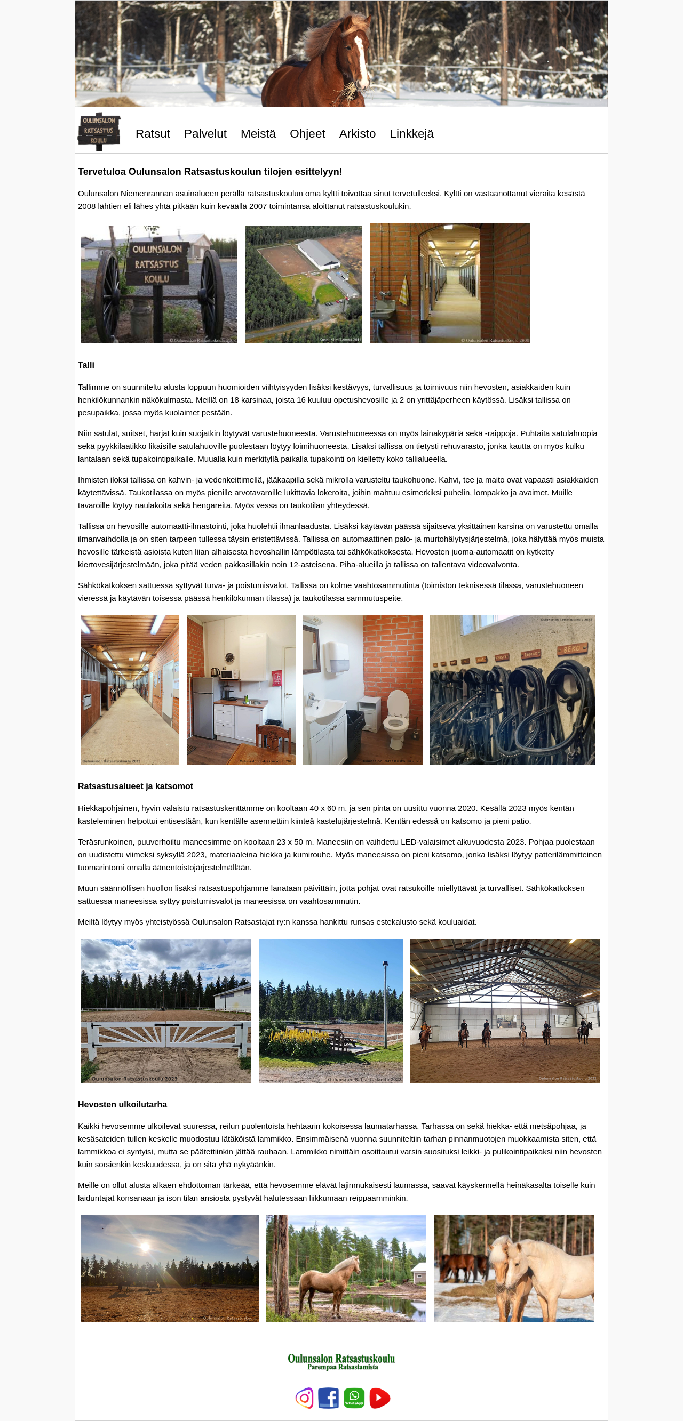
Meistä (258, 133)
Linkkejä (412, 133)
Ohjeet (307, 133)
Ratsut (153, 133)
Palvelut (205, 133)
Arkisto (357, 133)
